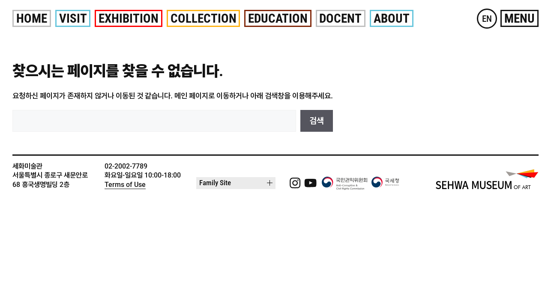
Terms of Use (125, 185)
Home (31, 18)
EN (487, 18)
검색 (316, 121)
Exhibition (129, 18)
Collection (204, 18)
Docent (340, 18)
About (392, 18)
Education (278, 18)
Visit (73, 18)
